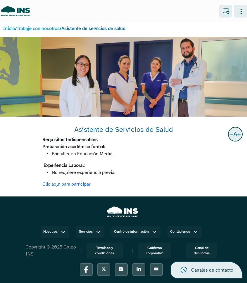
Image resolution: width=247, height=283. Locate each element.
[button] (235, 134)
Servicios (90, 231)
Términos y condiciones (104, 250)
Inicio (9, 29)
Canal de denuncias (202, 250)
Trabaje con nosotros (38, 29)
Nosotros (55, 231)
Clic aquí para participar (66, 184)
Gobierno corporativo (154, 250)
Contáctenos (184, 231)
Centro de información (136, 231)
